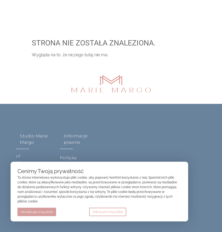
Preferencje (170, 212)
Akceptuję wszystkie (37, 212)
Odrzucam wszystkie (107, 212)
